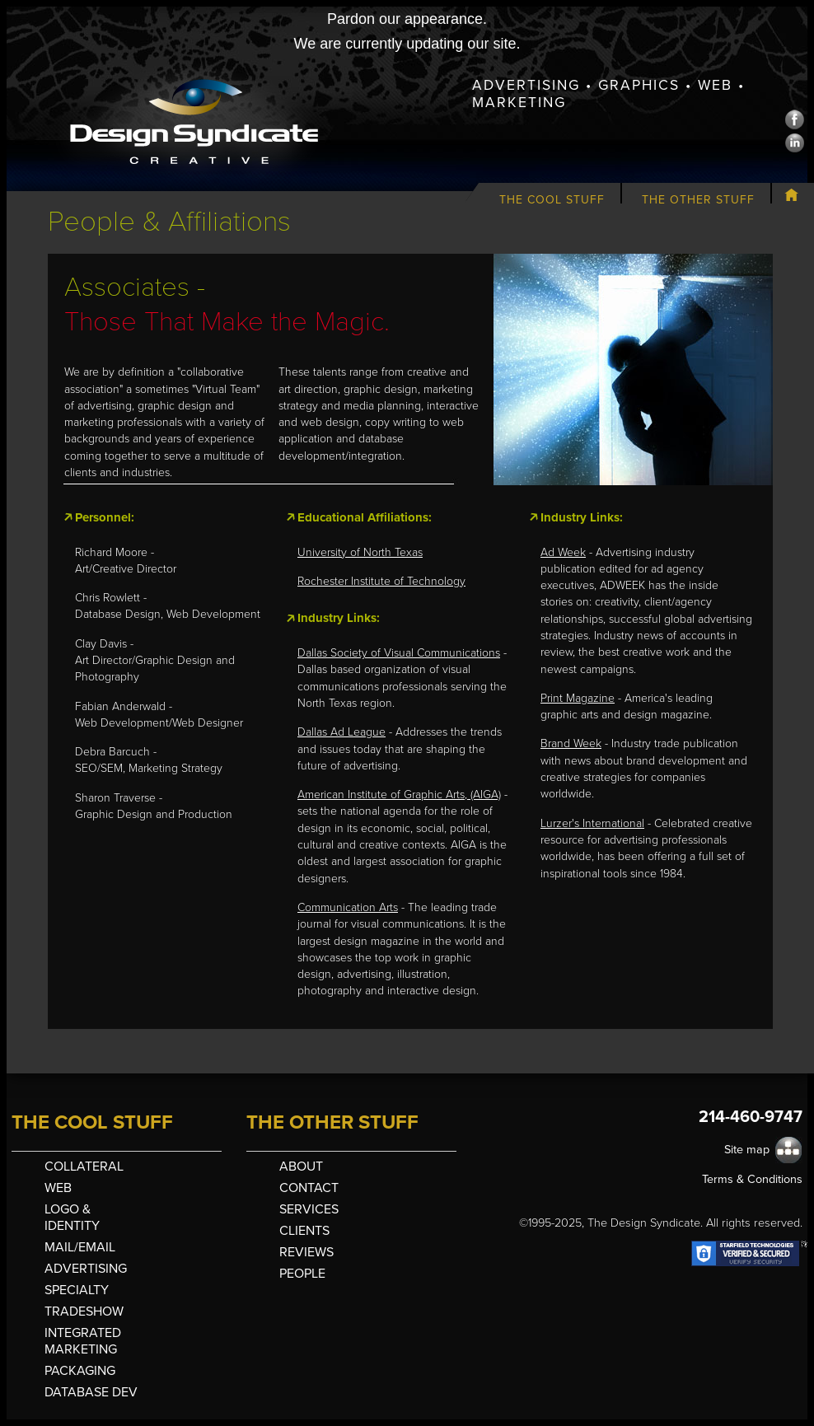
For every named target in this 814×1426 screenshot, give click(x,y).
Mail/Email (79, 1247)
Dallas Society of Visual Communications (398, 653)
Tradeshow (84, 1311)
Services (309, 1209)
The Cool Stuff (552, 200)
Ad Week (563, 552)
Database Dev (91, 1392)
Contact (309, 1188)
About (301, 1166)
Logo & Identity (72, 1217)
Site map (747, 1150)
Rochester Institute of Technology (381, 581)
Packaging (79, 1371)
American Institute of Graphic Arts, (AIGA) (399, 795)
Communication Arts (347, 907)
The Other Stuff (698, 200)
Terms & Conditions (752, 1179)
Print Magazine (577, 698)
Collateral (84, 1166)
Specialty (76, 1290)
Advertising (85, 1268)
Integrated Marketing (82, 1341)
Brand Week (570, 743)
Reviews (306, 1252)
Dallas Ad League (341, 732)
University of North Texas (360, 552)
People (302, 1273)
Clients (304, 1231)
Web (58, 1188)
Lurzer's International (592, 823)
